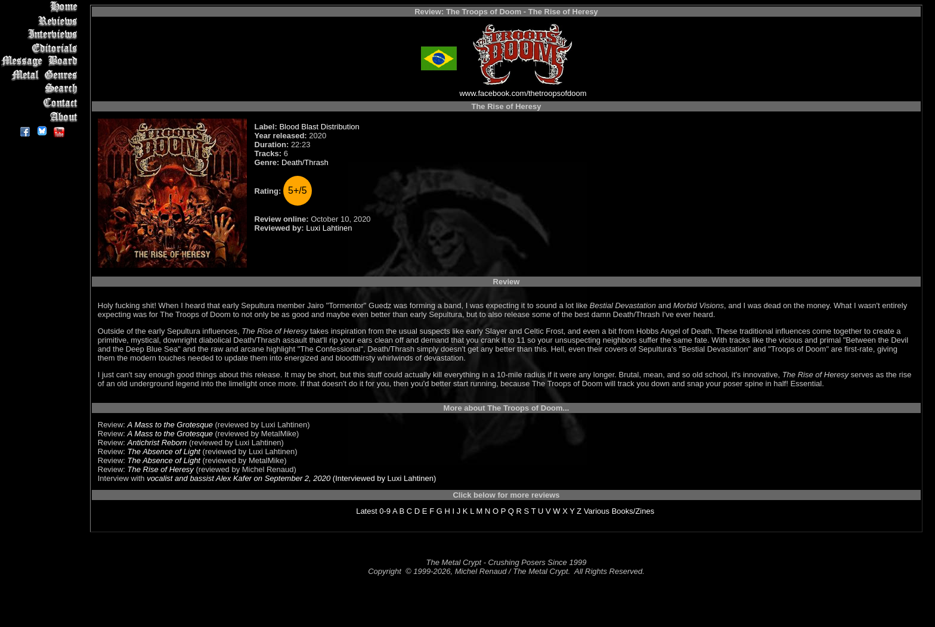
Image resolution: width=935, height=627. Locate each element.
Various (596, 511)
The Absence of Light (164, 451)
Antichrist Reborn (157, 442)
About (41, 116)
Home (41, 7)
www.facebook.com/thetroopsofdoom (522, 93)
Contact (41, 103)
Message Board (41, 62)
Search (41, 89)
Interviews (41, 34)
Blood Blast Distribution (319, 126)
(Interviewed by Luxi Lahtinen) (383, 478)
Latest (366, 511)
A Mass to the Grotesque (170, 424)
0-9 (385, 511)
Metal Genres (41, 75)
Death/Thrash (305, 162)
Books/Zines (633, 511)
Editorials (41, 48)
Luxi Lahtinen (329, 228)
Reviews (41, 20)
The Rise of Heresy (161, 469)
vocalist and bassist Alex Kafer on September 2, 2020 (238, 478)
